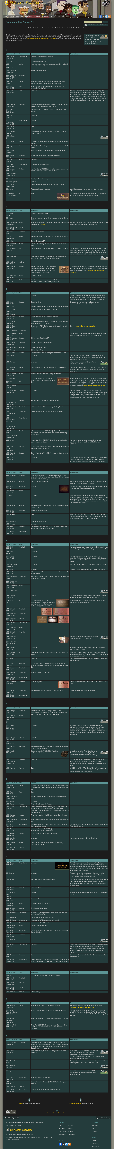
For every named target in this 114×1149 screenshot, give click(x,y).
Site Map (94, 1125)
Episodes (37, 16)
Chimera (42, 224)
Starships (11, 16)
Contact (94, 1131)
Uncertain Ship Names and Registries (82, 1007)
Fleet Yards (19, 16)
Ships (21, 1103)
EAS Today (95, 1143)
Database (45, 16)
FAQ (93, 1128)
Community (60, 16)
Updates (94, 1140)
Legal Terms (29, 1134)
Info (5, 16)
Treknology (28, 16)
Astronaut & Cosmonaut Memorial (84, 326)
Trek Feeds (95, 1147)
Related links (102, 25)
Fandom (52, 16)
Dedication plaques (75, 1103)
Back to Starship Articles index (57, 1113)
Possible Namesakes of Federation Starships (41, 38)
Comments (90, 25)
